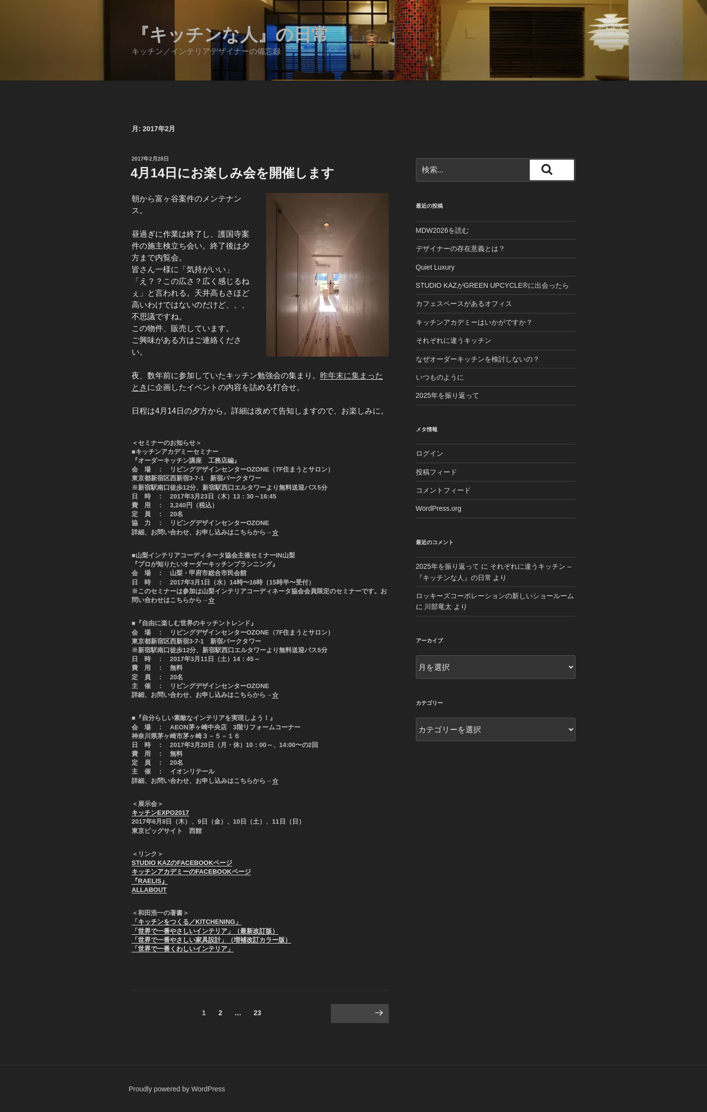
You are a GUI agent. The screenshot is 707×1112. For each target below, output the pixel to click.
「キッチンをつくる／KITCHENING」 (187, 921)
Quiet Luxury (435, 267)
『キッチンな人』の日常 (230, 35)
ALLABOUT (149, 889)
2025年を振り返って (447, 395)
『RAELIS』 (150, 881)
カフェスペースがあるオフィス (464, 303)
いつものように (440, 377)
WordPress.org (439, 508)
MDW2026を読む (442, 230)
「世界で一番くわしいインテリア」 (183, 948)
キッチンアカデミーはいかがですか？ (474, 322)
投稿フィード (436, 472)
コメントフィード (443, 490)
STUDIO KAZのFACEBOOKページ (182, 862)
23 (257, 1014)
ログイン (429, 453)
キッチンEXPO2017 (160, 812)
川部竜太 (438, 607)
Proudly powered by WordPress (177, 1089)
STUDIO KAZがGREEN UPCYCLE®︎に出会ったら (492, 285)
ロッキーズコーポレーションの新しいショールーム (495, 596)
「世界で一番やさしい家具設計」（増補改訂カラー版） (211, 940)
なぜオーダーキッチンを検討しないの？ (478, 359)
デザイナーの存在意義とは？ (460, 248)
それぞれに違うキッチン (453, 340)
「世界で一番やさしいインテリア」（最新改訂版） (205, 931)
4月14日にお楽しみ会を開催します (232, 173)
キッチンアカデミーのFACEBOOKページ (191, 871)
